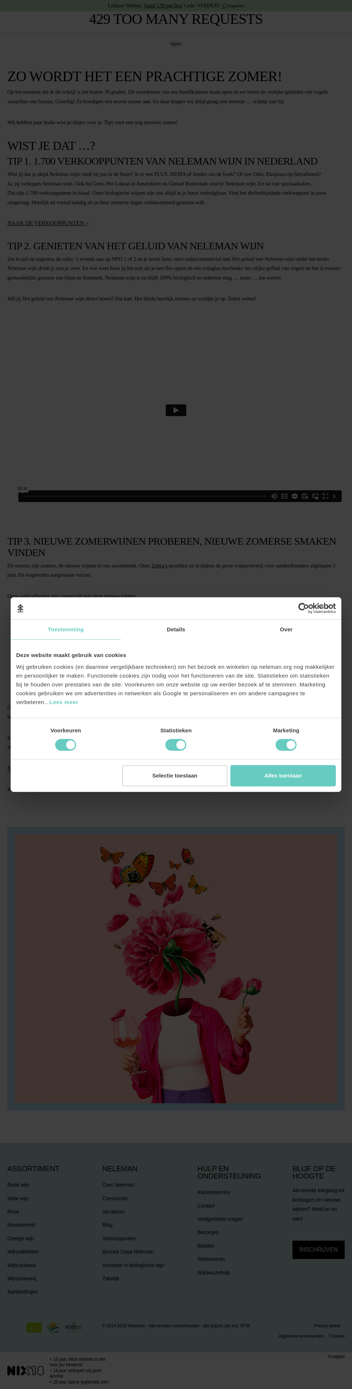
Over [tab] (286, 629)
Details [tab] (176, 629)
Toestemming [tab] (66, 629)
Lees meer (64, 702)
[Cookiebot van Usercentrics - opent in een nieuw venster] (304, 608)
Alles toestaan (283, 775)
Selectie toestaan (175, 775)
